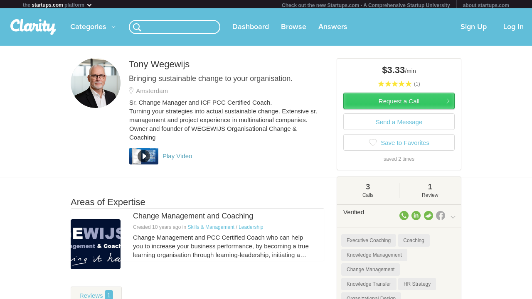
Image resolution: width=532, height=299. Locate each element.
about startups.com (486, 5)
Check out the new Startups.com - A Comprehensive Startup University (366, 5)
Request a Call (399, 102)
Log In (513, 28)
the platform (58, 4)
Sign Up (474, 28)
